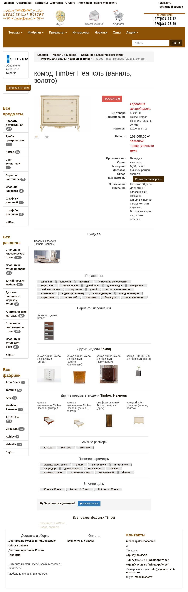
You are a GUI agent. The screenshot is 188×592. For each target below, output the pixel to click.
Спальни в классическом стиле (15, 253)
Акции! (132, 32)
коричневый (106, 472)
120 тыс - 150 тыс (108, 489)
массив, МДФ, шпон (55, 464)
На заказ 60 (70, 297)
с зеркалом (75, 289)
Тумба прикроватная (15, 140)
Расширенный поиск (18, 88)
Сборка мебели (18, 545)
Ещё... (10, 221)
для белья (92, 285)
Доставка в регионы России (27, 550)
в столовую (99, 464)
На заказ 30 (94, 468)
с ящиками (136, 285)
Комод (13, 151)
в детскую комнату (73, 293)
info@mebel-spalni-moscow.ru (97, 2)
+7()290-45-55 (136, 555)
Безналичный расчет (80, 540)
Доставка (56, 2)
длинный (46, 281)
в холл (79, 464)
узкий (93, 289)
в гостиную (121, 464)
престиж (84, 281)
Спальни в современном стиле (15, 327)
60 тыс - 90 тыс (52, 489)
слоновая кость (134, 297)
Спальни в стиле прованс (15, 269)
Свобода (15, 428)
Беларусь (110, 297)
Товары (15, 32)
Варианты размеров (148, 179)
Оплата (70, 2)
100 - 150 (66, 447)
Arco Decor (15, 382)
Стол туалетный (13, 163)
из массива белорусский (112, 281)
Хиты (117, 32)
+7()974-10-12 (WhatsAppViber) (147, 559)
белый (126, 472)
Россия (114, 468)
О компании (24, 2)
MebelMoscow (143, 577)
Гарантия (14, 554)
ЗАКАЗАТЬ (112, 98)
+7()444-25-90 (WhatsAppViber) (147, 564)
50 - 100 (47, 447)
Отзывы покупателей (57, 503)
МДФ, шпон (47, 285)
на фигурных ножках (117, 289)
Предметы (58, 32)
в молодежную (102, 293)
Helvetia (14, 444)
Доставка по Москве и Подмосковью (32, 540)
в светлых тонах (80, 472)
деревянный (70, 285)
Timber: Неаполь (113, 395)
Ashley (12, 436)
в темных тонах (52, 472)
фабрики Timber (50, 289)
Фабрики (35, 32)
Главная (8, 2)
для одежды (114, 285)
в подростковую (129, 293)
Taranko (14, 389)
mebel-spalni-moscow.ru (141, 541)
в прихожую (48, 297)
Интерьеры (81, 32)
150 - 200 (85, 447)
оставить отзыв (89, 503)
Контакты (41, 2)
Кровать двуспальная (14, 124)
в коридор (49, 468)
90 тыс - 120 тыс (79, 489)
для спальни (71, 468)
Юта (11, 397)
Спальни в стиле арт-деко (13, 342)
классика (90, 297)
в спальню (47, 293)
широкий (65, 281)
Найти (176, 42)
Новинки (101, 32)
